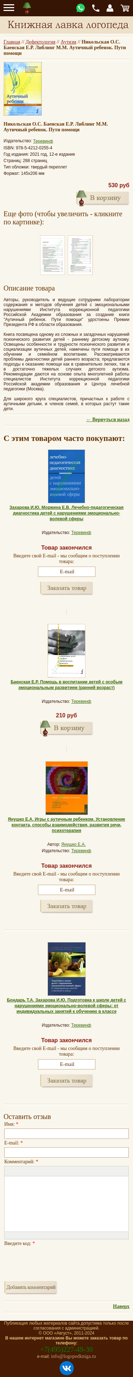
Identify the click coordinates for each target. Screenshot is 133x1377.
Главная (12, 42)
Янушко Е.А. (73, 844)
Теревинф (43, 141)
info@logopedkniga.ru (73, 1356)
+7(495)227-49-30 (66, 1349)
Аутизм (68, 42)
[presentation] (58, 1261)
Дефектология (40, 42)
